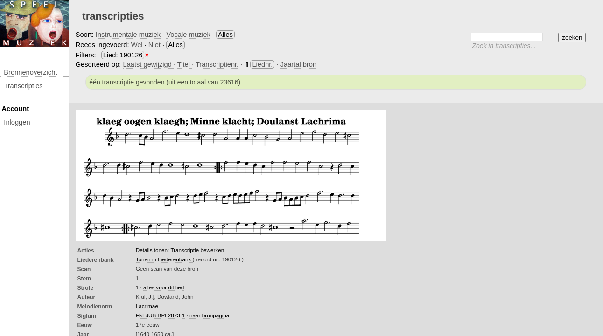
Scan (84, 269)
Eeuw (84, 325)
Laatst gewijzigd (148, 64)
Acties (85, 250)
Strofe (85, 288)
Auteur (86, 297)
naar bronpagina (209, 315)
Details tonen (152, 250)
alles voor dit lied (163, 287)
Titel (184, 64)
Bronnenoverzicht (30, 72)
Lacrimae (147, 306)
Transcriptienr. (218, 64)
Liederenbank (95, 260)
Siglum (86, 316)
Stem (84, 278)
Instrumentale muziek (128, 34)
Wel (137, 45)
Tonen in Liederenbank (164, 259)
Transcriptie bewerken (197, 250)
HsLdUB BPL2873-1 (160, 315)
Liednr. (262, 64)
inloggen (17, 122)
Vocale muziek (188, 34)
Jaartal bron (298, 64)
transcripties (23, 86)
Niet (154, 45)
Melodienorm (94, 306)
